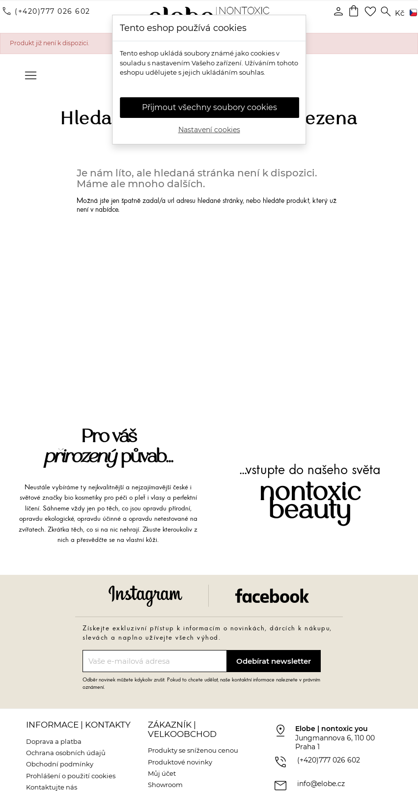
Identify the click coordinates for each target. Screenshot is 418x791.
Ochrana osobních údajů (66, 753)
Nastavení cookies (209, 129)
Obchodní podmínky (59, 764)
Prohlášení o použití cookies (70, 776)
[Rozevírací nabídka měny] (399, 13)
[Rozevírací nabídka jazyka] (411, 13)
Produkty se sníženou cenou (193, 750)
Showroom (165, 785)
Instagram (145, 596)
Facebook (272, 596)
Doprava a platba (54, 741)
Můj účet (162, 773)
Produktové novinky (180, 762)
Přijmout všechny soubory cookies (209, 107)
